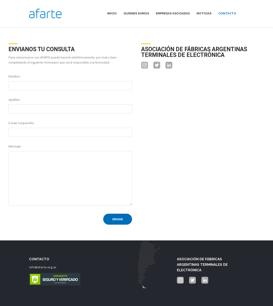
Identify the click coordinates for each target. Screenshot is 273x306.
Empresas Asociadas (173, 13)
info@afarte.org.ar (43, 267)
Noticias (204, 13)
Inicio (112, 13)
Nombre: (14, 76)
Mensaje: (14, 146)
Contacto (227, 13)
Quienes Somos (136, 13)
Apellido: (14, 100)
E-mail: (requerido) (21, 123)
